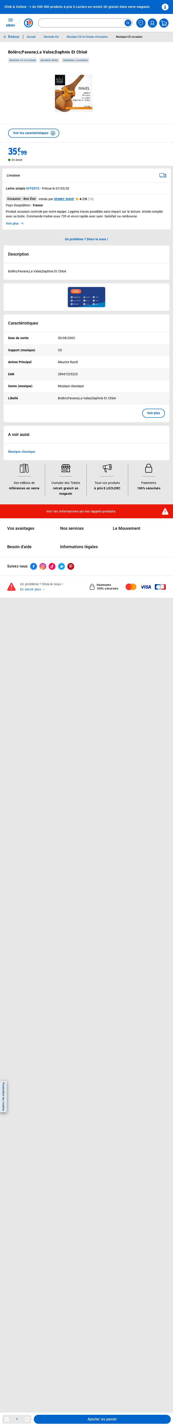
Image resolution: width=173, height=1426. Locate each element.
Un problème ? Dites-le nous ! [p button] (86, 239)
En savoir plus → (32, 589)
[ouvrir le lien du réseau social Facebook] (33, 566)
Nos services (72, 528)
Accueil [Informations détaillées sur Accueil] (31, 36)
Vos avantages (20, 528)
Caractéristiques (23, 323)
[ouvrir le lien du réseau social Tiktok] (52, 566)
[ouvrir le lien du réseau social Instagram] (42, 566)
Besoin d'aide (19, 547)
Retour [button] (13, 37)
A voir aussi (19, 434)
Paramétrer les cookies (3, 1096)
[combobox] (85, 22)
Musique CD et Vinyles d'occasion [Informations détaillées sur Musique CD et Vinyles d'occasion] (87, 36)
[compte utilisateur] (152, 23)
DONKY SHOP (64, 199)
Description (18, 254)
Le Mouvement (126, 528)
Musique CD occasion (22, 60)
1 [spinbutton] (17, 1419)
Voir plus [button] (153, 413)
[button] (33, 133)
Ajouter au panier (102, 1419)
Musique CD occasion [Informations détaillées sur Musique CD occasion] (129, 36)
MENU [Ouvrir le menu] (10, 22)
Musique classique (21, 451)
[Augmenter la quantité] (27, 1419)
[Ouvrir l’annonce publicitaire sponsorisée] (86, 297)
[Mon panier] (163, 23)
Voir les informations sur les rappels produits (80, 511)
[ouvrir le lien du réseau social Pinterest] (70, 566)
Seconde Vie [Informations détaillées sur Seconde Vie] (51, 36)
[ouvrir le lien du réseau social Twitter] (61, 566)
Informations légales (79, 547)
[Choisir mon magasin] (141, 23)
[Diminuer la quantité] (7, 1419)
